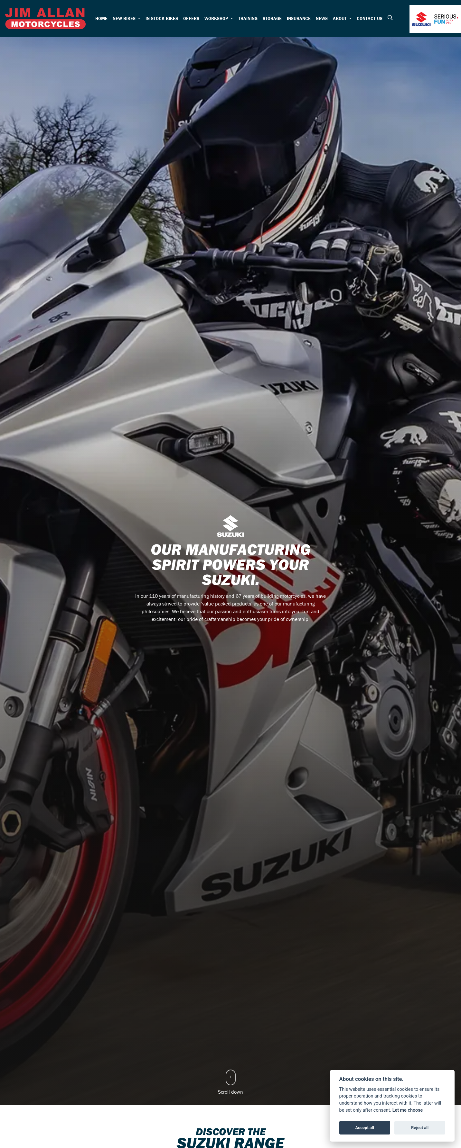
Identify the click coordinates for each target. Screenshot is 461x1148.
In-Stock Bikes (162, 18)
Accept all (364, 1127)
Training (248, 18)
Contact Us (369, 18)
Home (101, 18)
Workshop (216, 18)
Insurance (299, 18)
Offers (191, 18)
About (340, 18)
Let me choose (407, 1110)
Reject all (419, 1127)
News (322, 18)
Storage (272, 18)
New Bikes (125, 18)
